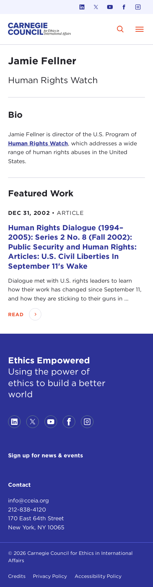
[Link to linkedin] (82, 7)
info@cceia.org (28, 500)
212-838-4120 (27, 509)
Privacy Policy (50, 576)
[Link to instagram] (138, 7)
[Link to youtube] (110, 7)
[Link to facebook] (124, 7)
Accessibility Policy (98, 576)
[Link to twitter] (96, 7)
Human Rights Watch (38, 143)
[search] (120, 29)
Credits (17, 576)
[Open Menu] (139, 29)
